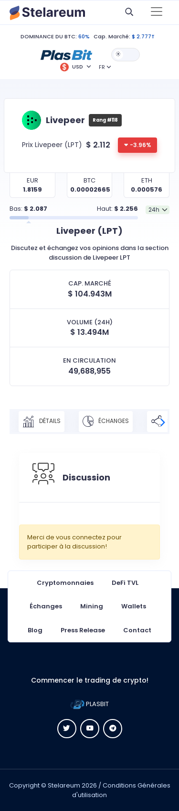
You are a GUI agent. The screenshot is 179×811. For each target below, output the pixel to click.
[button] (66, 54)
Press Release (83, 630)
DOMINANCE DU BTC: (49, 36)
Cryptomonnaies (65, 582)
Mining (91, 606)
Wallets (133, 606)
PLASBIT (89, 703)
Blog (35, 630)
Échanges (106, 421)
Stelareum (64, 785)
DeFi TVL (125, 582)
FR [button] (102, 67)
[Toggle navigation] (156, 12)
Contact (137, 630)
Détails (41, 421)
